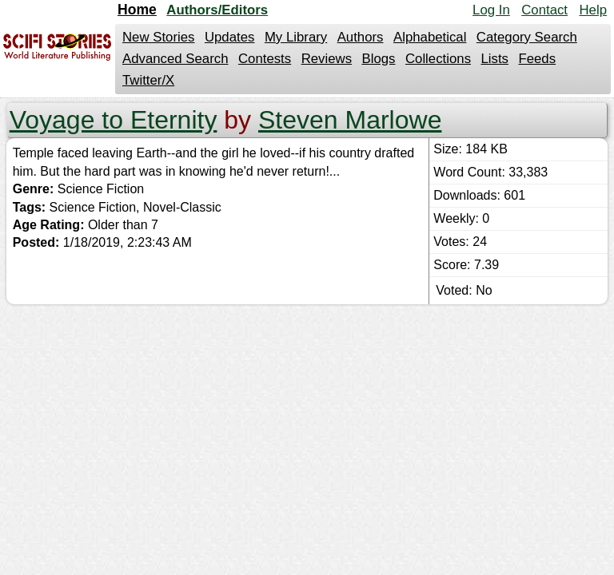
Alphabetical (429, 37)
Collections (438, 58)
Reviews (326, 58)
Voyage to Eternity (113, 119)
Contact (544, 10)
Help (593, 10)
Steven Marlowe (349, 119)
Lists (494, 58)
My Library (296, 37)
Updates (230, 37)
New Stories (158, 37)
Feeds (537, 58)
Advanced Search (175, 58)
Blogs (379, 58)
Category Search (526, 37)
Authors (360, 37)
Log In (491, 10)
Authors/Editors (217, 10)
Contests (264, 58)
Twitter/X (148, 80)
